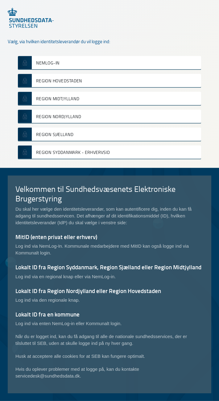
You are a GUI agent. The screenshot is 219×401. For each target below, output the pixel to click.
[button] (109, 63)
